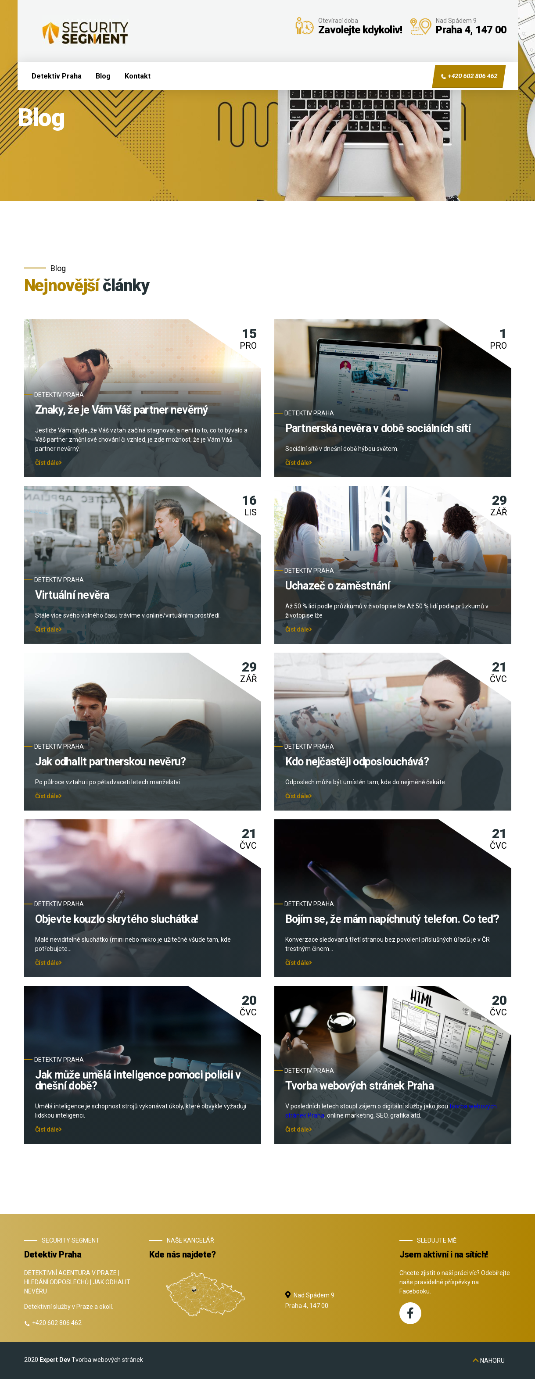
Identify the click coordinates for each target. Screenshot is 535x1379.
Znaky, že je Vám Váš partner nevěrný (121, 410)
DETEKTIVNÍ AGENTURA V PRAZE (70, 1272)
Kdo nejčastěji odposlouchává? (357, 762)
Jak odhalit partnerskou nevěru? (110, 762)
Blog (103, 76)
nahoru (489, 1360)
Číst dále (48, 463)
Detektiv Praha (57, 76)
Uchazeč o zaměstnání (337, 586)
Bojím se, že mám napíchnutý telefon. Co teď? (392, 919)
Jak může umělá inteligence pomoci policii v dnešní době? (138, 1080)
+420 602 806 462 (468, 76)
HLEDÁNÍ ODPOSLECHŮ (56, 1282)
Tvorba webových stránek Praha (359, 1086)
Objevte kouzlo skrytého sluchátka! (116, 919)
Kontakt (138, 76)
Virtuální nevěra (72, 595)
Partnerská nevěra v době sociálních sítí (378, 429)
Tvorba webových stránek (107, 1359)
